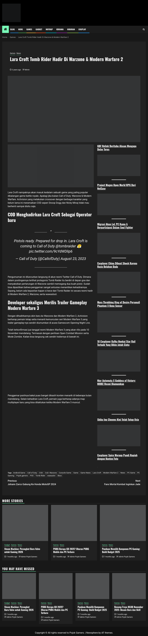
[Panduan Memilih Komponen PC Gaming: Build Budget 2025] (123, 523)
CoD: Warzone (51, 473)
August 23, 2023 (73, 259)
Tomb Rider (40, 476)
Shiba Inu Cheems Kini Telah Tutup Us (117, 419)
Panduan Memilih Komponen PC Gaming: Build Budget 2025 (121, 550)
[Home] (5, 29)
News (20, 29)
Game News (86, 473)
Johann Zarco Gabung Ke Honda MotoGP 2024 (41, 482)
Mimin (27, 70)
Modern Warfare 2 (110, 473)
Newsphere (92, 632)
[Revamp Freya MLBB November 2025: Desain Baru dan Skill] (129, 586)
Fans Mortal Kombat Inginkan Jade (107, 482)
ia (138, 419)
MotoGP (49, 29)
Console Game (65, 473)
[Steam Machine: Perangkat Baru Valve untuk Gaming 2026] (25, 523)
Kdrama (60, 29)
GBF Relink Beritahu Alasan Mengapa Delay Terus (116, 147)
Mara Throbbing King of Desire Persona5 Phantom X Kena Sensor (118, 303)
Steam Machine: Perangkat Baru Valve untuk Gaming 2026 (22, 550)
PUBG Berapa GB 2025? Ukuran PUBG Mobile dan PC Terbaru (71, 550)
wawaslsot (51, 294)
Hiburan (71, 29)
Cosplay (82, 29)
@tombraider (66, 246)
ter (131, 227)
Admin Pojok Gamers (29, 557)
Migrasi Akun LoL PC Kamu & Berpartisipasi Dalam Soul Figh (113, 225)
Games (29, 29)
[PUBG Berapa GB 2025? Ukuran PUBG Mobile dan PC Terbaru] (74, 523)
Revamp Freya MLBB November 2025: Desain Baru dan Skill (128, 608)
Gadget (39, 29)
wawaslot (51, 476)
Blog (12, 29)
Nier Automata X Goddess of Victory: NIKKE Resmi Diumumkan (116, 382)
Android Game (19, 473)
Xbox (60, 476)
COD (41, 473)
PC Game (131, 473)
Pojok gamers (22, 476)
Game (75, 473)
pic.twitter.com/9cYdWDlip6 (51, 251)
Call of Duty (32, 473)
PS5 (31, 476)
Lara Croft (97, 473)
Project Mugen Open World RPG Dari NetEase (116, 186)
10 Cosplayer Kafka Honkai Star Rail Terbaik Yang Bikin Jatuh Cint (116, 343)
